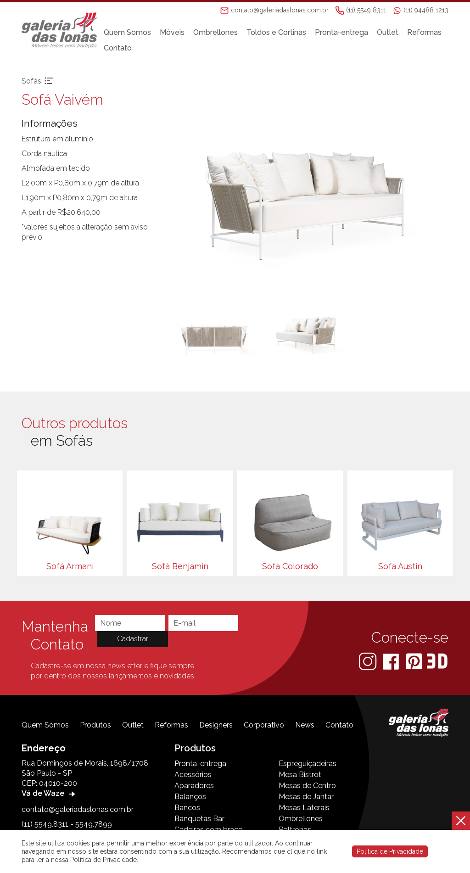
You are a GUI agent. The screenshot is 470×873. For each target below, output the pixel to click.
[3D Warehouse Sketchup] (437, 660)
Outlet (390, 32)
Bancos (187, 807)
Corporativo (264, 725)
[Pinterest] (415, 660)
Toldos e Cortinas (278, 32)
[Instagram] (369, 660)
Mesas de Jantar (306, 796)
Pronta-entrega (343, 32)
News (304, 725)
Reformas (426, 32)
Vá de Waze (50, 793)
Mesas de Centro (307, 785)
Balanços (190, 796)
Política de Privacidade (390, 851)
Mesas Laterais (304, 807)
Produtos (95, 725)
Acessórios (193, 774)
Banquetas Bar (199, 818)
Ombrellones (218, 32)
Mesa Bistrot (300, 774)
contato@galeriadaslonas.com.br (78, 809)
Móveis (174, 32)
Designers (216, 725)
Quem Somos (129, 32)
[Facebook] (392, 660)
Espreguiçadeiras (307, 763)
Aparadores (194, 785)
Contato (120, 48)
